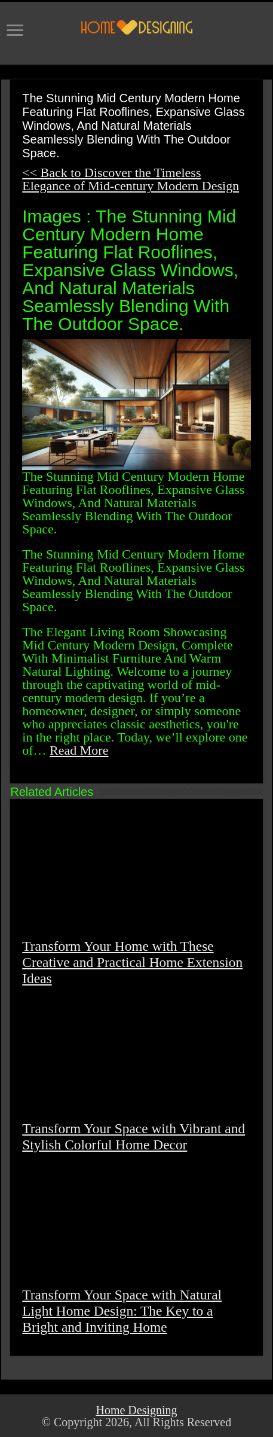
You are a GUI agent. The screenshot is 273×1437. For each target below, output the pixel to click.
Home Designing (136, 1410)
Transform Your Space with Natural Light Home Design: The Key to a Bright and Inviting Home (122, 1311)
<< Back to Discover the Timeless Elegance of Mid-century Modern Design (130, 179)
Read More (79, 750)
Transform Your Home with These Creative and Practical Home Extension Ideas (132, 962)
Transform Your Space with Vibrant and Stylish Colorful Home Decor (133, 1136)
